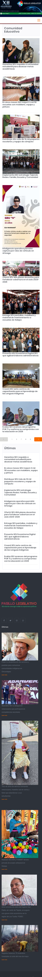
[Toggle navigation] (38, 20)
